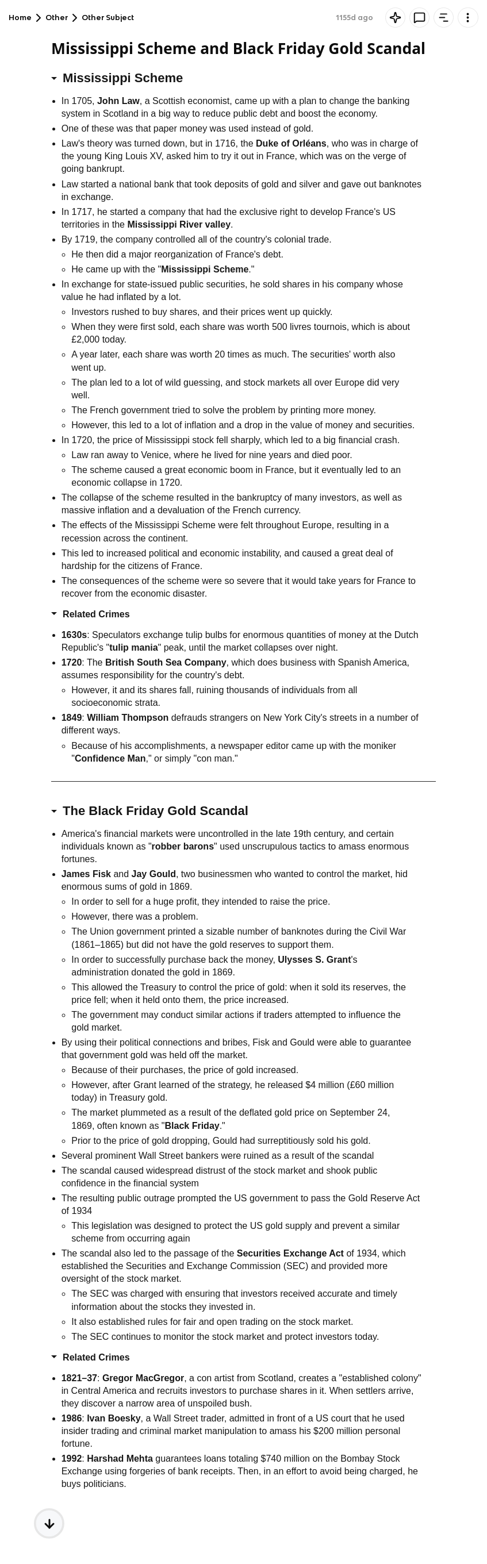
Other (56, 17)
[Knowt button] (395, 17)
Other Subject (108, 17)
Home (20, 17)
